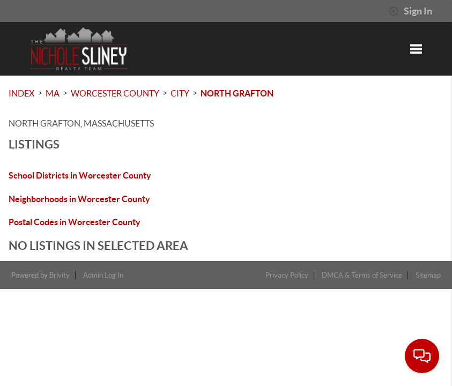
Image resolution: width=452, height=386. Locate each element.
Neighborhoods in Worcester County (79, 199)
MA (53, 93)
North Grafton (237, 93)
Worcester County (115, 93)
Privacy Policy (286, 275)
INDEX (21, 93)
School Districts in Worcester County (80, 175)
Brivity (59, 275)
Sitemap (428, 275)
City (180, 93)
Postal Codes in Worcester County (74, 222)
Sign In (410, 11)
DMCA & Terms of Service (362, 275)
